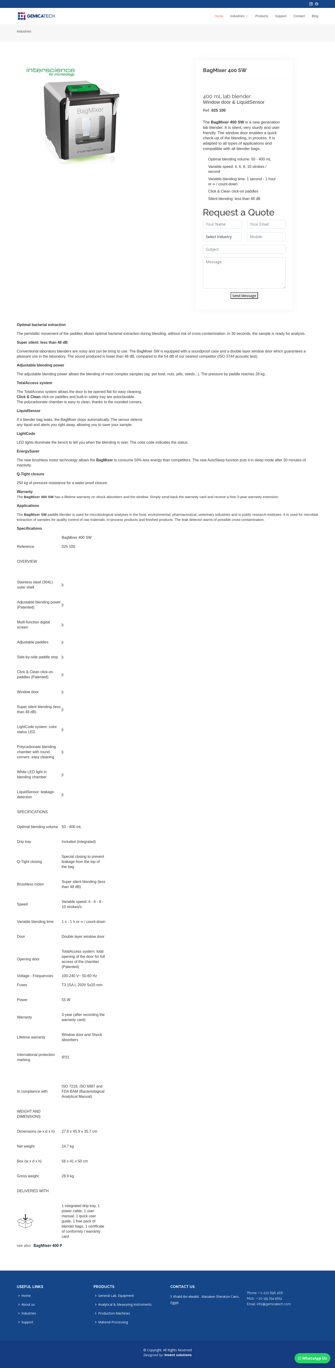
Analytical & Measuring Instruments (125, 1304)
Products (261, 16)
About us (28, 1304)
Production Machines (114, 1313)
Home (218, 16)
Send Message (244, 295)
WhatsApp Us (312, 1358)
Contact (299, 16)
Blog (315, 16)
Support (281, 16)
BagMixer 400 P (48, 1245)
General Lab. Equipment (116, 1295)
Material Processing (113, 1322)
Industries (24, 31)
